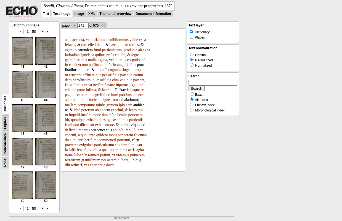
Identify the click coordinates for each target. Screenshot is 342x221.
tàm (105, 115)
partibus (125, 95)
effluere (89, 75)
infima (91, 90)
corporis (133, 60)
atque (96, 115)
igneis (85, 55)
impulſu (130, 130)
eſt (143, 60)
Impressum (121, 218)
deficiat (71, 130)
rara (84, 45)
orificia (113, 75)
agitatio (71, 50)
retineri (83, 70)
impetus (84, 130)
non (85, 65)
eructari (75, 75)
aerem (128, 135)
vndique (126, 80)
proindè (101, 70)
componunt (86, 105)
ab (140, 50)
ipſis (124, 120)
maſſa (92, 60)
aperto (70, 100)
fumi (97, 50)
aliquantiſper (79, 140)
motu (113, 135)
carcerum (84, 95)
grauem (112, 105)
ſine (85, 100)
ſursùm (86, 115)
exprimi (117, 110)
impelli (74, 115)
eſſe (91, 45)
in (66, 65)
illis (133, 65)
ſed (141, 85)
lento (133, 110)
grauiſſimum (90, 160)
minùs (100, 105)
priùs (110, 55)
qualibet (108, 150)
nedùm (98, 85)
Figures (5, 123)
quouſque (78, 120)
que (98, 75)
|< (72, 26)
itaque (135, 90)
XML (91, 14)
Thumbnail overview (115, 14)
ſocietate (95, 100)
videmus (122, 155)
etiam (69, 90)
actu (68, 40)
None (5, 163)
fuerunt (78, 60)
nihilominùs (119, 40)
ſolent (99, 45)
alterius (120, 60)
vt (79, 65)
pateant (138, 80)
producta (130, 50)
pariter (125, 125)
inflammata (100, 40)
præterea (71, 145)
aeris (131, 150)
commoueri (107, 140)
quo (84, 135)
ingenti (128, 70)
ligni (133, 85)
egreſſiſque (102, 95)
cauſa (73, 65)
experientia (96, 165)
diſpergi (123, 160)
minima (121, 150)
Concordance (5, 143)
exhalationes (96, 120)
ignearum (110, 100)
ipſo (122, 105)
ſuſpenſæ (80, 155)
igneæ (111, 120)
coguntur (115, 70)
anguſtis (123, 65)
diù (111, 115)
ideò (77, 110)
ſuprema (122, 85)
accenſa (78, 40)
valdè (134, 40)
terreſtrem (72, 160)
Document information (153, 14)
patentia (126, 75)
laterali (107, 90)
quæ (95, 80)
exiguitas (86, 145)
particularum (112, 50)
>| (103, 26)
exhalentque (104, 125)
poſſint (94, 65)
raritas (134, 45)
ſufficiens (76, 150)
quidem (122, 45)
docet (110, 165)
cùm (115, 80)
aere (140, 95)
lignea (102, 60)
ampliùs (106, 65)
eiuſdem (121, 145)
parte (111, 85)
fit (66, 85)
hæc (112, 45)
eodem (105, 110)
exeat (88, 85)
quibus (100, 55)
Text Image (61, 14)
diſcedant (87, 125)
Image (79, 14)
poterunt (87, 110)
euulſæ (120, 55)
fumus (78, 85)
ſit (86, 150)
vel (88, 40)
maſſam (71, 105)
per (104, 75)
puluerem (137, 155)
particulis (136, 120)
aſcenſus (121, 115)
